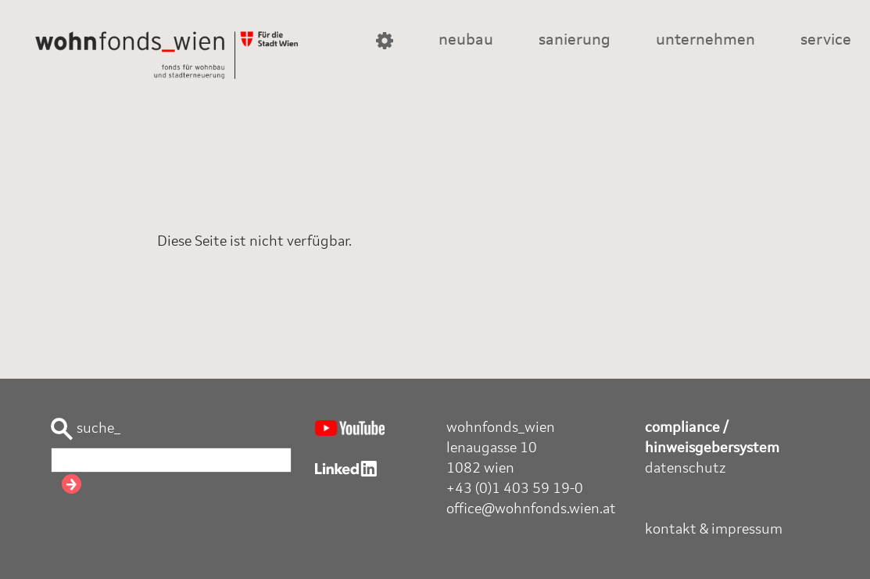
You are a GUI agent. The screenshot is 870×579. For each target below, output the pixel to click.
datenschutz (685, 469)
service (825, 41)
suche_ (85, 429)
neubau (466, 41)
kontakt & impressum (713, 530)
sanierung (574, 41)
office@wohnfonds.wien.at (531, 509)
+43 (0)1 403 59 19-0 (514, 489)
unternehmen (705, 41)
